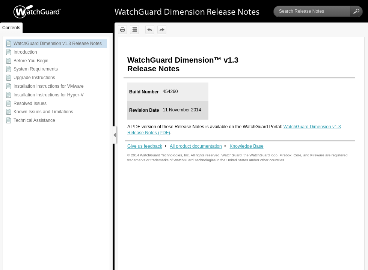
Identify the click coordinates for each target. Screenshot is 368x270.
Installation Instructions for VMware (49, 86)
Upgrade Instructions (34, 77)
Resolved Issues (30, 103)
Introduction (25, 52)
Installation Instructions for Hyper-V (49, 95)
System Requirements (36, 69)
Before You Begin (31, 60)
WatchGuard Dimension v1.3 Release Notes (58, 43)
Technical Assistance (34, 120)
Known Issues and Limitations (43, 111)
